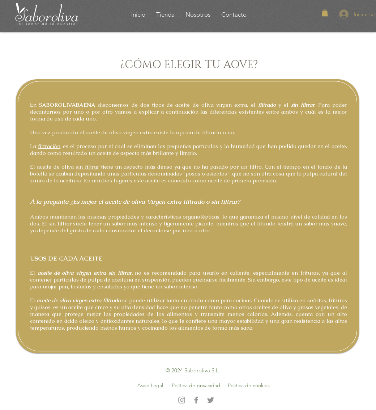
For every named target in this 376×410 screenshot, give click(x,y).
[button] (325, 12)
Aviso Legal (150, 385)
